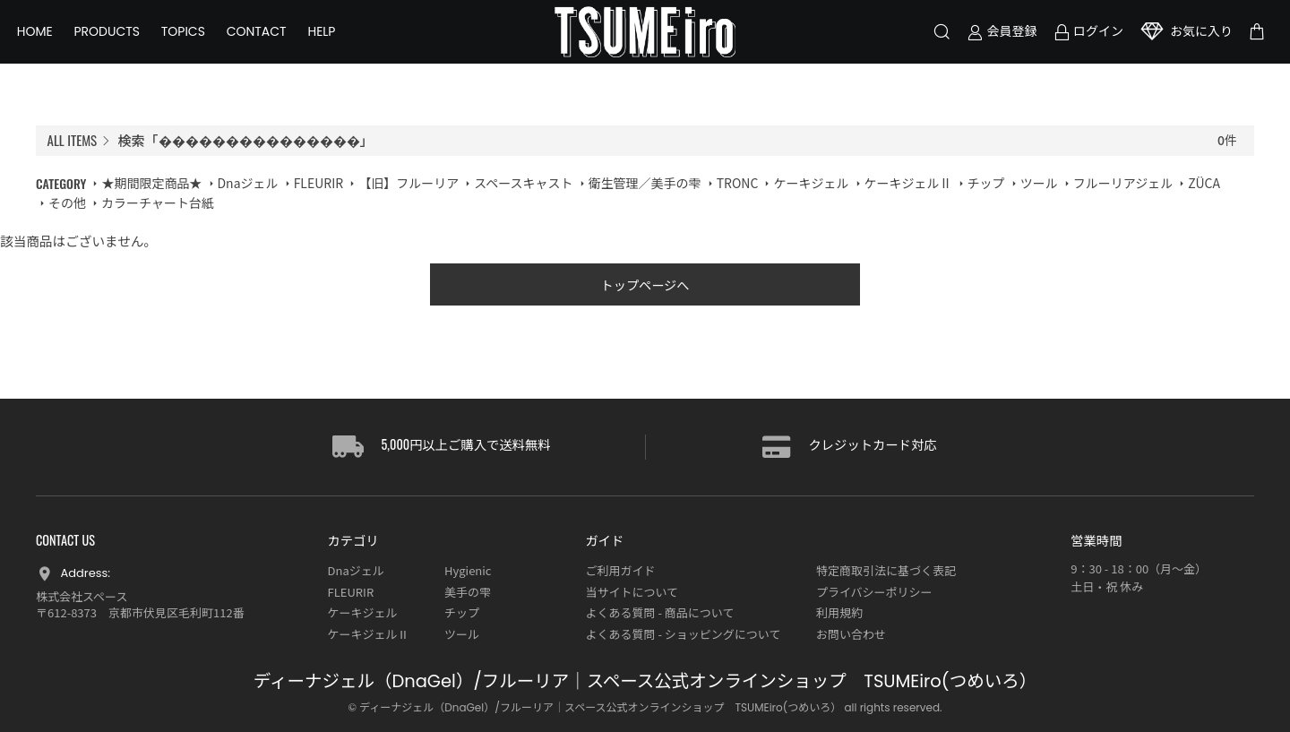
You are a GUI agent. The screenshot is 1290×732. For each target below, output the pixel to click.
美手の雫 (467, 591)
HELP (341, 45)
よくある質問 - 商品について (659, 613)
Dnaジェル (248, 183)
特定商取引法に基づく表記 (886, 571)
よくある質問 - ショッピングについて (682, 633)
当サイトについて (631, 591)
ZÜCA (1204, 183)
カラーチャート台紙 (157, 202)
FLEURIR (319, 183)
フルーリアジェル (1123, 183)
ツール (1039, 183)
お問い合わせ (851, 633)
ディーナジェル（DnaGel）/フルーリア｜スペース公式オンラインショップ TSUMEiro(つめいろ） (645, 682)
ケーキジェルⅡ (908, 183)
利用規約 (839, 613)
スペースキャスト (523, 183)
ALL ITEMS (72, 140)
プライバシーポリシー (874, 591)
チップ (986, 183)
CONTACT (275, 45)
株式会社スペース (81, 596)
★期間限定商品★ (151, 183)
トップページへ (645, 287)
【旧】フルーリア (408, 183)
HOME (54, 45)
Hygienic (467, 571)
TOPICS (202, 45)
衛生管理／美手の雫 (645, 183)
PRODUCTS (126, 45)
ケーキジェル (810, 183)
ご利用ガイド (620, 571)
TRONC (738, 183)
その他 (67, 202)
